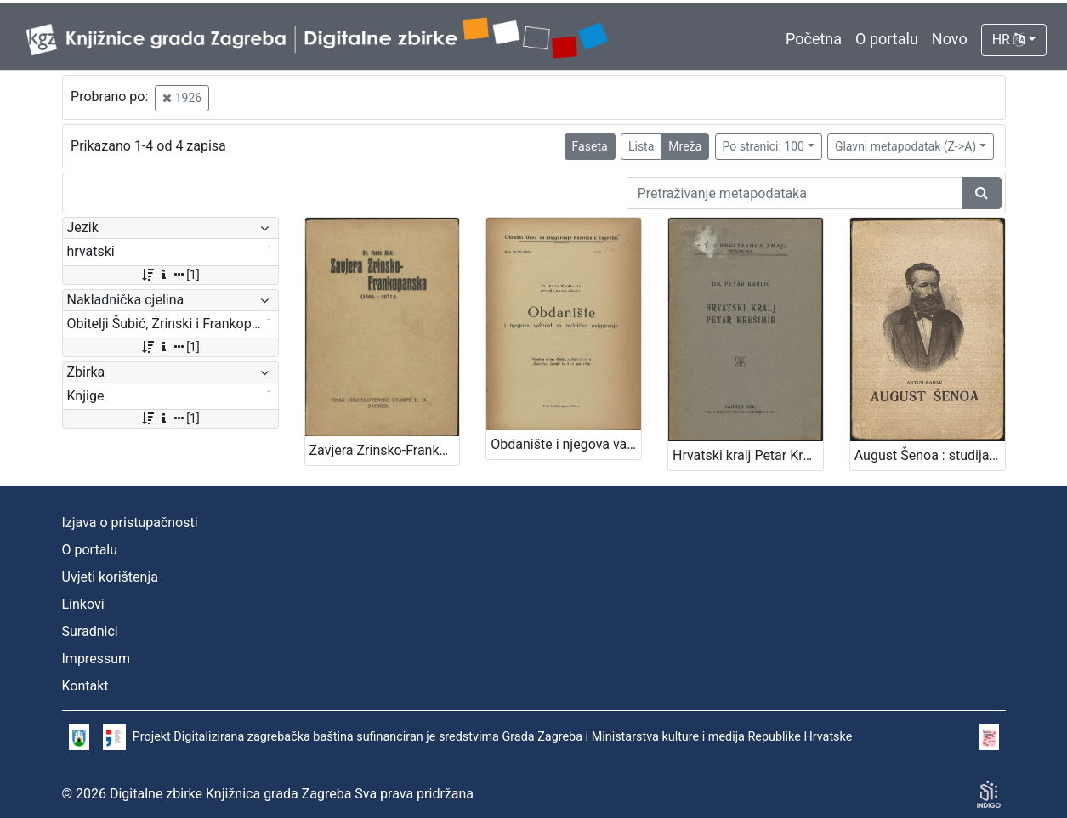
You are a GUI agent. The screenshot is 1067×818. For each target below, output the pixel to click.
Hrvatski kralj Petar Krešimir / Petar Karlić (748, 455)
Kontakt (85, 686)
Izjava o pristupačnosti (130, 522)
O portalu (886, 39)
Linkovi (83, 604)
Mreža (684, 146)
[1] (169, 274)
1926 (181, 98)
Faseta (590, 146)
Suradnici (90, 631)
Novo (950, 39)
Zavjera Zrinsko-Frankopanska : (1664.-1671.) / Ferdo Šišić (384, 450)
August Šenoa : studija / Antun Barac (929, 455)
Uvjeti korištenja (110, 577)
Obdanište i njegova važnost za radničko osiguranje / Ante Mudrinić (566, 444)
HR (1008, 39)
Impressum (96, 658)
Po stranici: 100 (763, 146)
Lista (641, 146)
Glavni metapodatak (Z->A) (905, 146)
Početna (814, 39)
